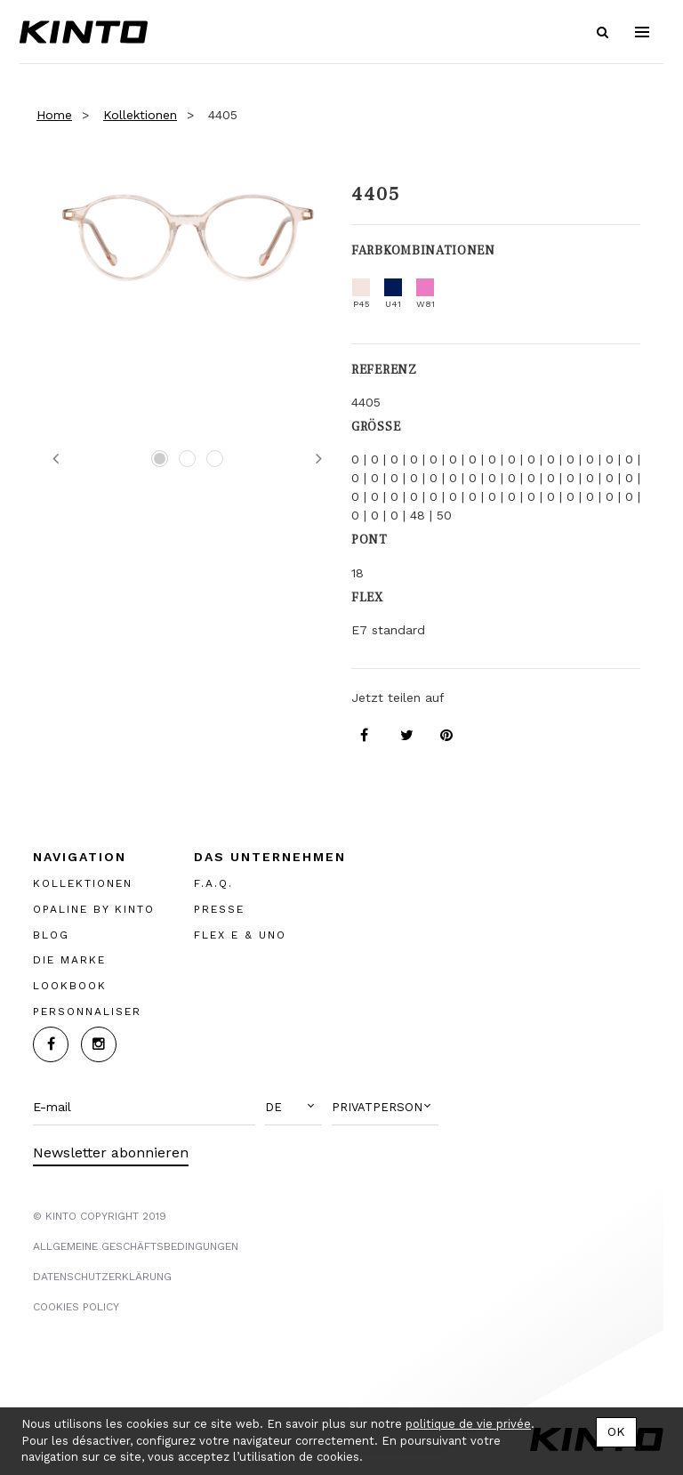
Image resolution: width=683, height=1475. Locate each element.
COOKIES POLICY (76, 1307)
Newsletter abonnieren (111, 1152)
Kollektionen (140, 115)
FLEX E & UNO (240, 935)
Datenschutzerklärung (102, 1276)
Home (54, 115)
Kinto (84, 32)
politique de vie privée (468, 1424)
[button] (293, 1107)
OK (616, 1431)
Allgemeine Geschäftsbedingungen (135, 1246)
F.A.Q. (213, 883)
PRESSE (219, 909)
